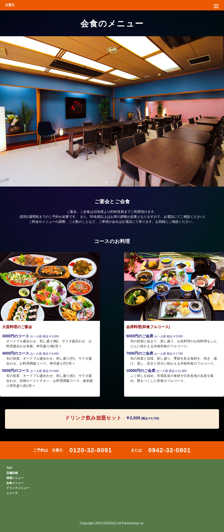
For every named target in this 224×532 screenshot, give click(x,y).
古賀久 (10, 5)
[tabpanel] (112, 111)
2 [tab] (112, 182)
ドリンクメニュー (18, 488)
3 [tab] (118, 182)
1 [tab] (106, 182)
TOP (9, 468)
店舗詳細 (12, 473)
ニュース (12, 493)
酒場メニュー (15, 478)
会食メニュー (15, 483)
